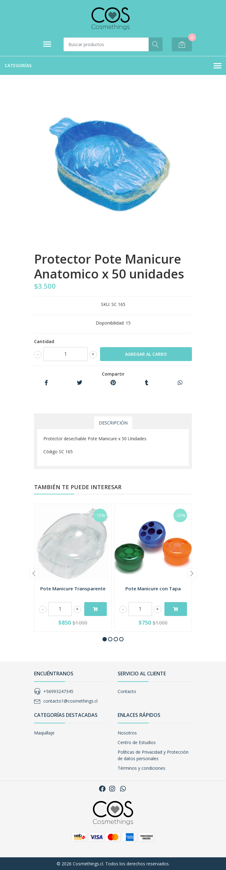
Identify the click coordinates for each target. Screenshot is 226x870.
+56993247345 (58, 691)
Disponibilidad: (110, 323)
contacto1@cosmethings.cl (70, 701)
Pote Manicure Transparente (73, 588)
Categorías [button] (113, 65)
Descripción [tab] (113, 423)
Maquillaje (44, 733)
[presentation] (34, 573)
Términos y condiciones (141, 768)
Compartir (113, 374)
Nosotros (127, 733)
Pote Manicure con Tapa (153, 588)
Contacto (127, 691)
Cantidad (44, 341)
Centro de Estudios (137, 742)
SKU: (105, 304)
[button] (104, 639)
